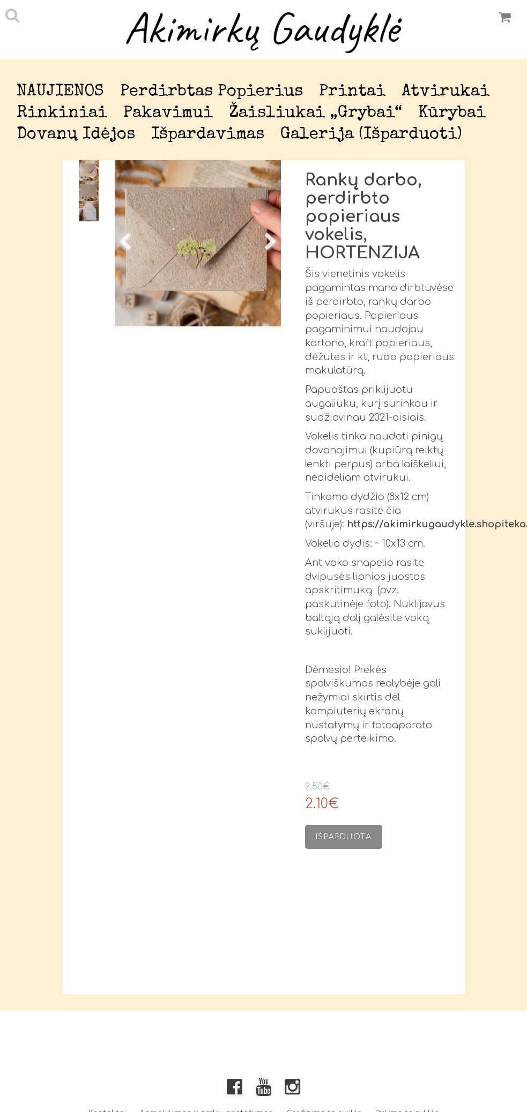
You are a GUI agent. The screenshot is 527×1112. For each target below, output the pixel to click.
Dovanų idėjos (76, 134)
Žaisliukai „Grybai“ (315, 113)
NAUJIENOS (60, 92)
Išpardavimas (207, 134)
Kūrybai (452, 113)
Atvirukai (445, 92)
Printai (352, 92)
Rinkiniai (62, 113)
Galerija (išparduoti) (371, 134)
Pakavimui (168, 113)
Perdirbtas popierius (211, 92)
